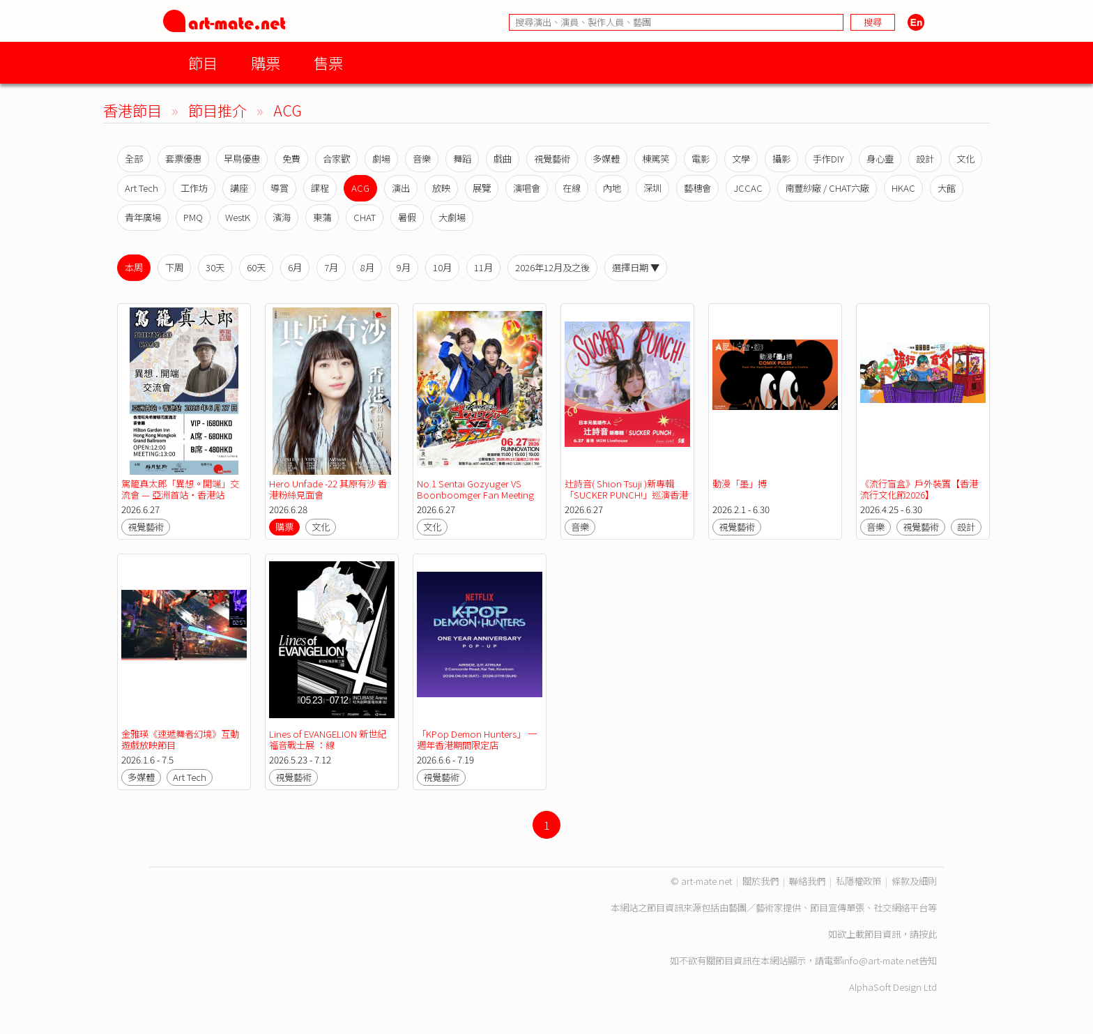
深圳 (652, 188)
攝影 (781, 158)
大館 (947, 188)
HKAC (903, 188)
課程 (320, 188)
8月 (367, 267)
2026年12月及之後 (552, 267)
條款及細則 (914, 881)
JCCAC (748, 188)
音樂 (422, 158)
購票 (265, 62)
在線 (572, 188)
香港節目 (132, 110)
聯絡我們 (807, 881)
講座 (239, 188)
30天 (215, 267)
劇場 (381, 158)
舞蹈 (462, 158)
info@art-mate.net (880, 960)
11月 (483, 267)
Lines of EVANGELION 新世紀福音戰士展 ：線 (327, 739)
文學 (741, 158)
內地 (612, 188)
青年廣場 (143, 217)
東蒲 (322, 217)
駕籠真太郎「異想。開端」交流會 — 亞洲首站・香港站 (180, 489)
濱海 (282, 217)
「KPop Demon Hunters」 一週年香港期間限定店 (477, 739)
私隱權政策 (858, 881)
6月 (295, 267)
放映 (441, 188)
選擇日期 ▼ (635, 267)
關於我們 (760, 881)
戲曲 (503, 158)
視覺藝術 (552, 158)
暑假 (407, 217)
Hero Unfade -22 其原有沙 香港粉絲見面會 (328, 489)
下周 (174, 267)
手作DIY (828, 158)
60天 (256, 267)
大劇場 (452, 217)
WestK (237, 217)
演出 (401, 188)
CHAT (364, 217)
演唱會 (526, 188)
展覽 (482, 188)
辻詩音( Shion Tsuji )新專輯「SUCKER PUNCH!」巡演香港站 (626, 494)
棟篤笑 (655, 158)
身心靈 (880, 158)
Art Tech (141, 188)
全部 (134, 158)
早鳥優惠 (242, 158)
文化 (965, 158)
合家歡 (336, 158)
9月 (404, 267)
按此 (928, 934)
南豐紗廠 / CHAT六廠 (827, 188)
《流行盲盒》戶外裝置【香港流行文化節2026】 (919, 489)
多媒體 (606, 158)
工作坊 (194, 188)
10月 (442, 267)
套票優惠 (183, 158)
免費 (291, 158)
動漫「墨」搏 (739, 483)
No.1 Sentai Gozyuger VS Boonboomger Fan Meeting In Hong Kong (475, 494)
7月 (331, 267)
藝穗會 (697, 188)
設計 (925, 158)
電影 (700, 158)
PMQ (193, 217)
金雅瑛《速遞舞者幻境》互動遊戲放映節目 (180, 739)
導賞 (279, 188)
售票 (328, 62)
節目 (202, 62)
